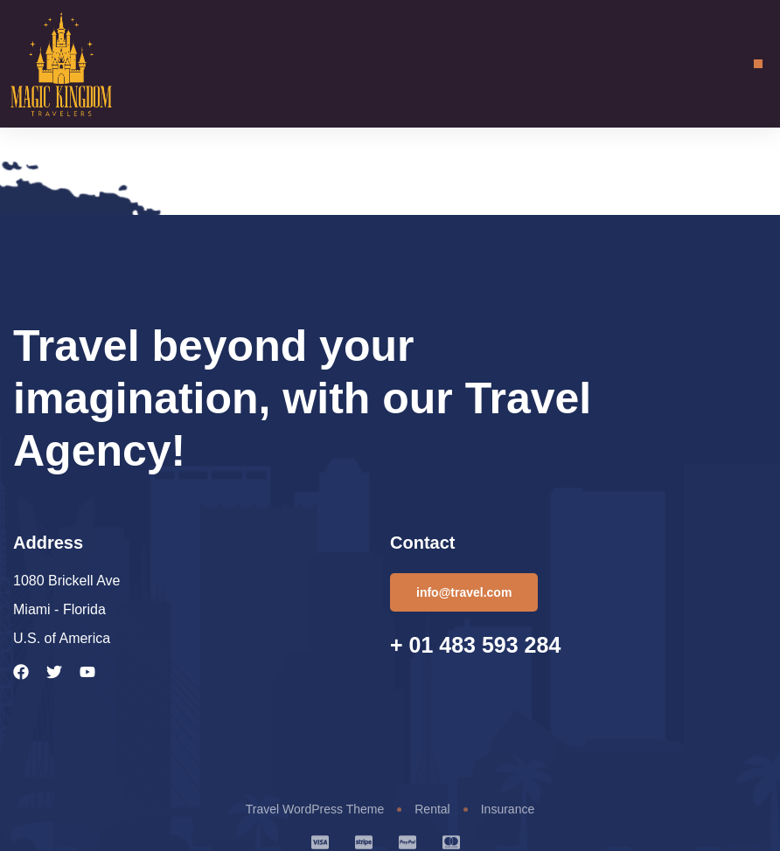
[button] (758, 63)
